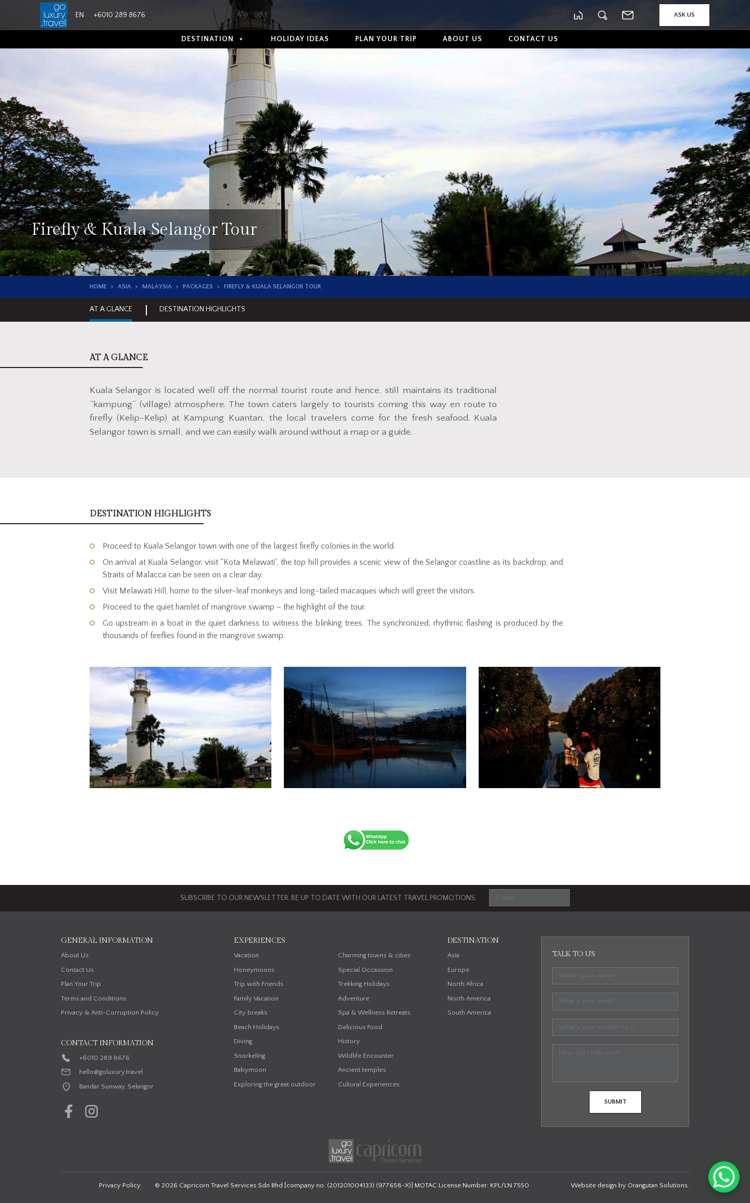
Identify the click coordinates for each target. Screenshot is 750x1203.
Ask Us (684, 14)
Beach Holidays (256, 1027)
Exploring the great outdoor (275, 1084)
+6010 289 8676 (104, 1057)
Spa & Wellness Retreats (374, 1012)
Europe (458, 969)
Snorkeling (249, 1055)
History (349, 1041)
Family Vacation (256, 998)
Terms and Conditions (93, 998)
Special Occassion (365, 969)
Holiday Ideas (300, 39)
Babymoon (250, 1069)
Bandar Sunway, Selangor (116, 1086)
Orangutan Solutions (658, 1185)
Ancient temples (362, 1069)
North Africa (465, 983)
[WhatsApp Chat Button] (724, 1177)
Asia (124, 286)
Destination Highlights (202, 309)
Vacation (246, 955)
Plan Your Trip (386, 39)
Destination (213, 39)
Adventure (353, 998)
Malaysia (157, 286)
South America (469, 1012)
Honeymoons (254, 969)
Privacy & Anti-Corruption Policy (110, 1012)
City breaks (250, 1012)
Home (98, 286)
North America (469, 998)
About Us (462, 39)
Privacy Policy (120, 1185)
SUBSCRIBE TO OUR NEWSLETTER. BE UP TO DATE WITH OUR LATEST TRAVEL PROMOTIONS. (328, 898)
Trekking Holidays (364, 983)
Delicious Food (360, 1027)
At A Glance (111, 309)
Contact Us (533, 39)
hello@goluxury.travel (111, 1071)
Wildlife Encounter (366, 1055)
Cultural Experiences (368, 1084)
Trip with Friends (258, 983)
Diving (243, 1041)
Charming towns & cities (374, 955)
